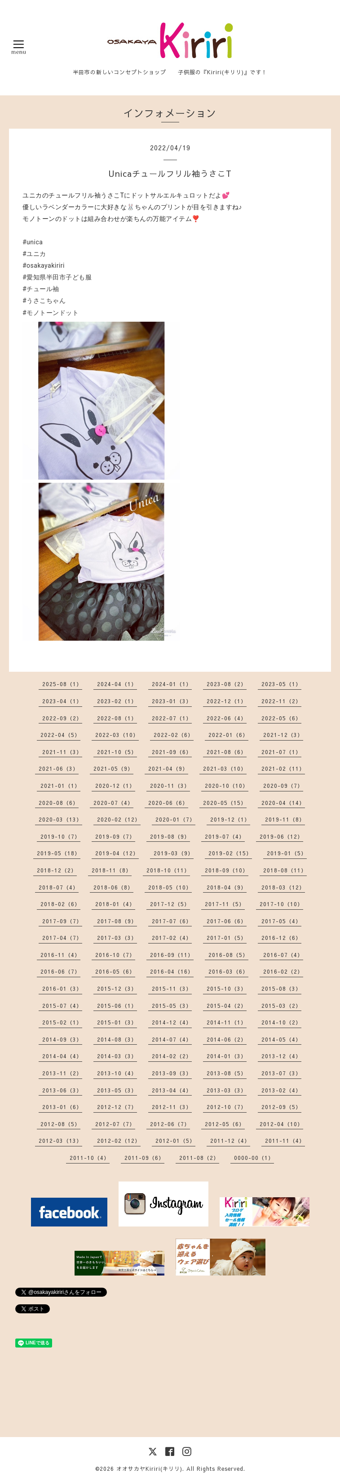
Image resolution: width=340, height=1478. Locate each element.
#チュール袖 (40, 288)
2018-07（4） (59, 887)
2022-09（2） (62, 718)
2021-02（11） (283, 768)
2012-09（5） (281, 1106)
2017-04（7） (62, 937)
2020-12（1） (115, 785)
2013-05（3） (117, 1090)
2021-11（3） (62, 751)
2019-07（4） (225, 836)
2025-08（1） (62, 683)
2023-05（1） (281, 683)
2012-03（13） (60, 1140)
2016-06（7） (60, 971)
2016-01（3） (62, 988)
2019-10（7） (60, 836)
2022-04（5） (60, 734)
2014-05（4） (281, 1039)
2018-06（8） (113, 887)
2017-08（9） (117, 921)
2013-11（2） (62, 1073)
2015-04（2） (227, 1005)
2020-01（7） (175, 819)
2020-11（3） (170, 785)
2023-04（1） (62, 701)
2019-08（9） (170, 836)
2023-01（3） (172, 701)
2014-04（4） (62, 1056)
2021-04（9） (168, 768)
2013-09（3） (172, 1073)
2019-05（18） (58, 853)
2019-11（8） (285, 819)
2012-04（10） (281, 1124)
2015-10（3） (227, 988)
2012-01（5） (175, 1140)
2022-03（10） (117, 734)
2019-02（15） (230, 853)
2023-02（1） (117, 701)
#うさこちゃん (44, 300)
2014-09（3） (62, 1039)
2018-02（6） (60, 903)
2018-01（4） (115, 903)
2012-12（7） (117, 1106)
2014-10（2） (281, 1022)
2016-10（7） (115, 954)
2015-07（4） (62, 1005)
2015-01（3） (117, 1022)
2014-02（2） (172, 1056)
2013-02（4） (281, 1090)
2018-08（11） (285, 870)
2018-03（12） (283, 887)
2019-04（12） (117, 853)
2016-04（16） (172, 971)
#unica (32, 242)
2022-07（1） (172, 718)
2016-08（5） (228, 954)
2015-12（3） (117, 988)
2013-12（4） (281, 1056)
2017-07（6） (172, 921)
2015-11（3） (172, 988)
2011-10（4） (90, 1157)
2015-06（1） (117, 1005)
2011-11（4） (285, 1140)
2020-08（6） (59, 802)
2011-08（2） (199, 1157)
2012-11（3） (172, 1106)
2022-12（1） (227, 701)
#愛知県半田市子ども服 (57, 277)
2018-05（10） (170, 887)
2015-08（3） (281, 988)
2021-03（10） (225, 768)
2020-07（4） (113, 802)
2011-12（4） (230, 1140)
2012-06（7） (170, 1124)
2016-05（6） (115, 971)
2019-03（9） (174, 853)
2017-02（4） (172, 937)
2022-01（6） (228, 734)
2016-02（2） (283, 971)
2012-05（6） (225, 1124)
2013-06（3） (62, 1090)
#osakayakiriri (43, 265)
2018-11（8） (112, 870)
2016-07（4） (283, 954)
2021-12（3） (283, 734)
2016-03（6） (228, 971)
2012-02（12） (119, 1140)
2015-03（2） (281, 1005)
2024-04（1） (117, 683)
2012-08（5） (60, 1124)
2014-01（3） (227, 1056)
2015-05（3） (172, 1005)
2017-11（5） (225, 903)
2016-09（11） (172, 954)
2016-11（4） (60, 954)
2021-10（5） (117, 751)
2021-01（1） (60, 785)
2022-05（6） (281, 718)
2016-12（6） (281, 937)
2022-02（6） (174, 734)
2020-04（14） (283, 802)
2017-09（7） (62, 921)
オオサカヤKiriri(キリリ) (149, 1468)
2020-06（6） (168, 802)
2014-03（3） (117, 1056)
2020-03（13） (60, 819)
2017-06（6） (227, 921)
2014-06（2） (227, 1039)
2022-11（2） (281, 701)
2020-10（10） (226, 785)
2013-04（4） (172, 1090)
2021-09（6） (172, 751)
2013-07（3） (281, 1073)
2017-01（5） (227, 937)
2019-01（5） (287, 853)
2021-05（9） (113, 768)
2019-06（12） (281, 836)
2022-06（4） (227, 718)
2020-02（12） (119, 819)
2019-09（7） (115, 836)
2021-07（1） (281, 751)
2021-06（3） (59, 768)
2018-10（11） (168, 870)
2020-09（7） (283, 785)
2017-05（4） (281, 921)
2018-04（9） (227, 887)
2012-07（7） (115, 1124)
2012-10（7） (227, 1106)
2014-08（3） (117, 1039)
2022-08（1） (117, 718)
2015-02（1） (62, 1022)
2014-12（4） (172, 1022)
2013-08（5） (227, 1073)
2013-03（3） (227, 1090)
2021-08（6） (227, 751)
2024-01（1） (172, 683)
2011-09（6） (144, 1157)
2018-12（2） (57, 870)
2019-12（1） (230, 819)
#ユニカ (34, 253)
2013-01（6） (62, 1106)
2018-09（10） (226, 870)
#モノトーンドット (50, 312)
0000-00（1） (254, 1157)
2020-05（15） (225, 802)
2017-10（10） (281, 903)
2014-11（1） (227, 1022)
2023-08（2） (227, 683)
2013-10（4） (117, 1073)
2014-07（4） (172, 1039)
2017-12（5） (170, 903)
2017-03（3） (117, 937)
